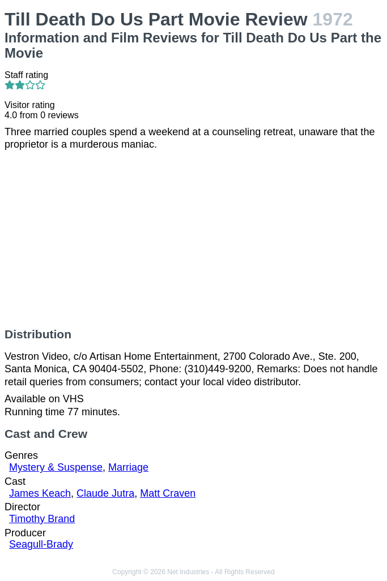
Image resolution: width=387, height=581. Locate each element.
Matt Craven (167, 493)
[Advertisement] (193, 239)
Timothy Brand (42, 518)
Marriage (128, 467)
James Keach (40, 493)
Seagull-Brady (41, 544)
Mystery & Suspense (56, 467)
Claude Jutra (105, 493)
